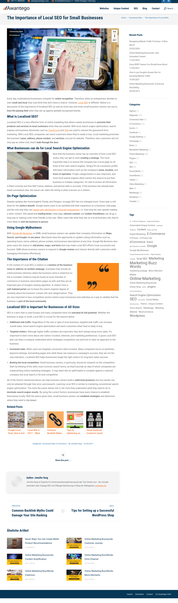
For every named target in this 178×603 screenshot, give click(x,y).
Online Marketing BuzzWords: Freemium (39, 577)
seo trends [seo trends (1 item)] (141, 304)
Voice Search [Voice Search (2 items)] (136, 312)
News (131, 150)
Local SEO (83, 107)
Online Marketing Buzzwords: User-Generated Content (144, 59)
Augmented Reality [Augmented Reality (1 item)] (153, 226)
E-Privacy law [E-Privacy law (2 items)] (146, 242)
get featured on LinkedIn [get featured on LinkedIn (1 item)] (138, 251)
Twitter (132, 184)
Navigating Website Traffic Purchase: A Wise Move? (148, 48)
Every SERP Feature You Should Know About (148, 69)
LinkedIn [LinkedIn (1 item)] (132, 264)
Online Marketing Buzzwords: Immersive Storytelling (146, 90)
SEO (131, 167)
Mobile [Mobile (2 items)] (133, 279)
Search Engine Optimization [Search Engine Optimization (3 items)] (145, 299)
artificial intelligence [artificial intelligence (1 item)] (139, 226)
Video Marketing (136, 189)
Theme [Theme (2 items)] (143, 308)
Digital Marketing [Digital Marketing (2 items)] (138, 239)
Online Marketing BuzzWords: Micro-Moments (99, 577)
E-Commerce (15, 40)
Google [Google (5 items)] (152, 250)
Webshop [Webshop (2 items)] (159, 312)
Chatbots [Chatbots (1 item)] (133, 234)
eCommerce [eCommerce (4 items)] (137, 246)
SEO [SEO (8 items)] (133, 304)
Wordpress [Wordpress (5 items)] (137, 320)
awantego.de (100, 490)
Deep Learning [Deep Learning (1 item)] (152, 234)
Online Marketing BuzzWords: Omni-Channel (99, 561)
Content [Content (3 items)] (141, 234)
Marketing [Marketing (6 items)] (156, 263)
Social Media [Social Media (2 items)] (152, 304)
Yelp (66, 135)
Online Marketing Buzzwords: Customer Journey (99, 545)
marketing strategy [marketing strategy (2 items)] (138, 275)
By (75, 448)
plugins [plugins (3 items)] (151, 291)
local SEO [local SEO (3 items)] (142, 263)
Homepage (134, 146)
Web (131, 193)
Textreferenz (134, 180)
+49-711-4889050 (16, 2)
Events (132, 133)
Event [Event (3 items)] (150, 246)
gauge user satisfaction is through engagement (56, 214)
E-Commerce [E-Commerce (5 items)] (156, 238)
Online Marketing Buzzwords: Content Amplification (39, 561)
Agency (132, 116)
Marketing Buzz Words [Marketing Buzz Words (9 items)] (143, 269)
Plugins (132, 163)
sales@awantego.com (38, 2)
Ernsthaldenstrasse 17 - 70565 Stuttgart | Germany (73, 2)
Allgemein (133, 120)
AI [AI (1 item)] (130, 226)
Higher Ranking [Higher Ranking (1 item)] (155, 259)
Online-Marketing (136, 159)
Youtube (132, 206)
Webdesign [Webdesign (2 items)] (148, 312)
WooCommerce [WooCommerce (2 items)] (146, 316)
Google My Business (22, 238)
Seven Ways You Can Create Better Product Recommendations (42, 545)
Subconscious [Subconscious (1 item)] (134, 309)
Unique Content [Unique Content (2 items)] (155, 308)
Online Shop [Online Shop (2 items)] (135, 291)
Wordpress (134, 202)
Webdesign (134, 197)
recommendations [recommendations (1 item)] (136, 296)
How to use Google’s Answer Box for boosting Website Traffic (145, 79)
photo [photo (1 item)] (144, 292)
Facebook (133, 137)
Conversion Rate (16, 36)
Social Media (134, 176)
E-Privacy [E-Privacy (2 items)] (134, 242)
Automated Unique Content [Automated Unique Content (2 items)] (142, 230)
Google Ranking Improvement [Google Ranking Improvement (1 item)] (139, 259)
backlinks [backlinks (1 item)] (159, 230)
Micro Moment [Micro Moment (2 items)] (155, 275)
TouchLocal (54, 135)
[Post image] (14, 548)
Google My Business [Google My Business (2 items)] (139, 255)
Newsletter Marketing (138, 154)
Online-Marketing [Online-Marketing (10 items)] (145, 283)
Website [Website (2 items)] (133, 316)
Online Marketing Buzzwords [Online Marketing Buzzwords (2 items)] (143, 287)
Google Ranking (136, 141)
